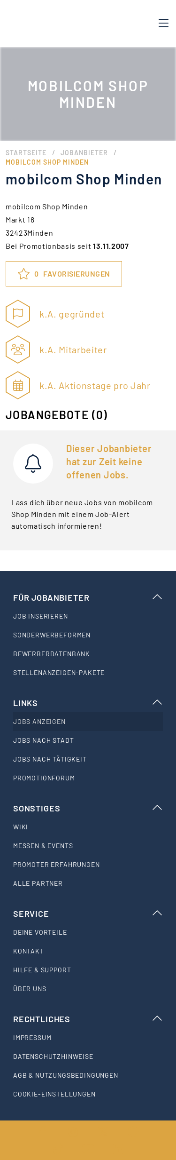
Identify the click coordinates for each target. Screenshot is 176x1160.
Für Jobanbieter (88, 597)
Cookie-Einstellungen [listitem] (54, 1094)
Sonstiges (88, 808)
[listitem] (88, 616)
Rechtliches (88, 1019)
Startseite (26, 153)
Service (88, 913)
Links (88, 702)
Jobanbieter (84, 153)
